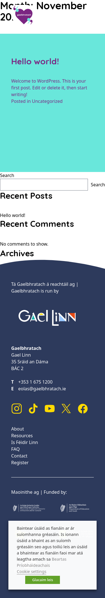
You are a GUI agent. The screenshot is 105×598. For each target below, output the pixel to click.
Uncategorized (47, 101)
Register (20, 462)
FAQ (15, 449)
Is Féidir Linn (24, 442)
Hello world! (35, 61)
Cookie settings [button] (31, 571)
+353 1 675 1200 (35, 382)
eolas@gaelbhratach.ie (42, 389)
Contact (19, 456)
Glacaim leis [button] (42, 579)
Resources (22, 435)
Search (7, 175)
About (17, 429)
